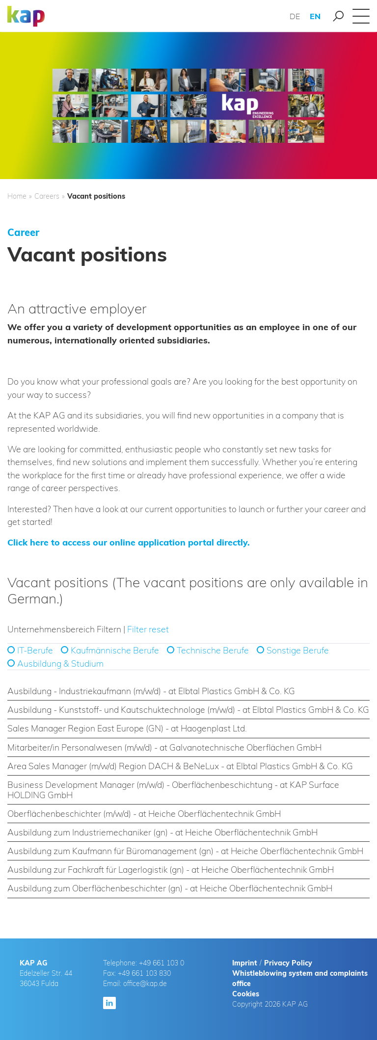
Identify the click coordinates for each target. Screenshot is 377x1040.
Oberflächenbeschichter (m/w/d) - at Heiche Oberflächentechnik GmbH (144, 813)
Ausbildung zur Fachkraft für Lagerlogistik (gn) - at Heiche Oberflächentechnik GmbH (170, 869)
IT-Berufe (35, 650)
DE (295, 16)
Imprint (244, 963)
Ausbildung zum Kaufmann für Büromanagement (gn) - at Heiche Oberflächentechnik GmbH (185, 850)
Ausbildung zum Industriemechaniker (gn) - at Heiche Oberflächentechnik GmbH (162, 832)
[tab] (188, 691)
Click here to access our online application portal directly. (128, 542)
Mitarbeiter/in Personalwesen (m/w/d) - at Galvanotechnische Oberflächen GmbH (164, 747)
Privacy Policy (288, 963)
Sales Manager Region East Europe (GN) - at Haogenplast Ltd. (127, 728)
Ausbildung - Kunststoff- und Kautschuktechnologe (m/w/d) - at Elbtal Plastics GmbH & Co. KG (188, 709)
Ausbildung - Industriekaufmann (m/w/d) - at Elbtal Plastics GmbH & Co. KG (151, 690)
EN (315, 16)
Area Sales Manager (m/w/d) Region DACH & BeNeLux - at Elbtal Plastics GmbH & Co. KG (180, 765)
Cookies (245, 993)
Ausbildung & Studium (60, 663)
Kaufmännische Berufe (115, 650)
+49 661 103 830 (144, 973)
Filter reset (148, 629)
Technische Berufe (213, 650)
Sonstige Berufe (298, 650)
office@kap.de (145, 983)
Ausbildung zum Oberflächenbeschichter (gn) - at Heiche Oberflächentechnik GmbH (169, 888)
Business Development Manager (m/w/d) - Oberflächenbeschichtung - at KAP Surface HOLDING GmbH (173, 789)
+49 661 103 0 (161, 963)
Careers (46, 196)
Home (17, 196)
